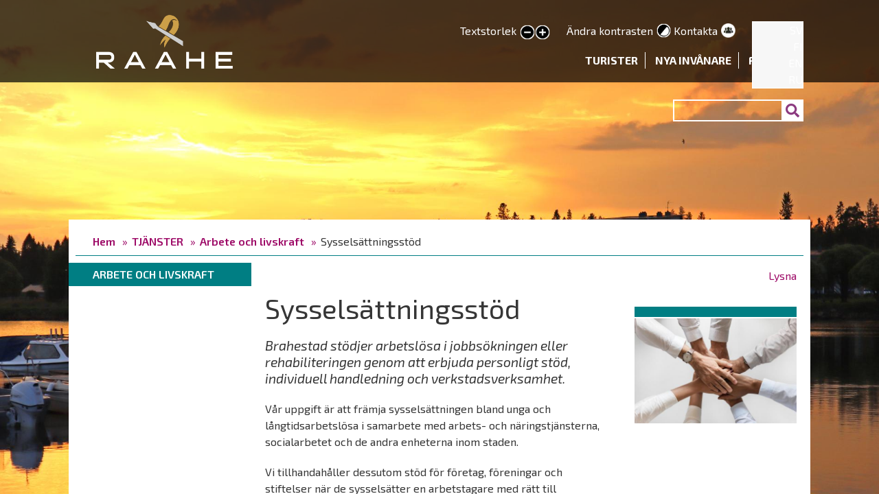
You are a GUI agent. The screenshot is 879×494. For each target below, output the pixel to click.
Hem (104, 241)
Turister (611, 60)
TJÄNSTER (157, 241)
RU (795, 79)
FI (798, 46)
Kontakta (696, 30)
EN (795, 62)
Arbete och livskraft (252, 241)
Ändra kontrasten (610, 30)
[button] (716, 368)
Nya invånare (693, 60)
